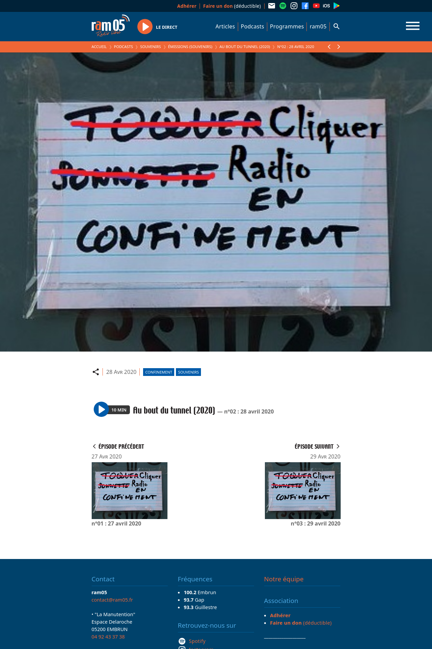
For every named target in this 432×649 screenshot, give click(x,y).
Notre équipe (284, 579)
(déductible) (232, 6)
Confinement (158, 372)
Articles (225, 26)
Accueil (99, 46)
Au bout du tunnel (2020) (245, 46)
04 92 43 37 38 (108, 636)
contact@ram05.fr (112, 599)
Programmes (287, 26)
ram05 (318, 26)
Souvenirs (150, 46)
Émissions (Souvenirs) (190, 46)
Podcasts (252, 26)
